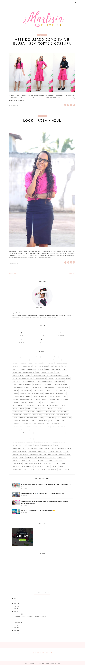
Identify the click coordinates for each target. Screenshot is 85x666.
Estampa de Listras (25, 394)
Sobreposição (61, 457)
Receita (30, 445)
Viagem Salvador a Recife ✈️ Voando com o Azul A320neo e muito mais (42, 494)
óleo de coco (24, 430)
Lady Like (21, 409)
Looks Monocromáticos (64, 418)
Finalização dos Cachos (26, 400)
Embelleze (62, 391)
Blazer (47, 369)
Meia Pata (57, 421)
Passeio (64, 430)
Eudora (28, 397)
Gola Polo (16, 403)
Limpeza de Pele (52, 409)
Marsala (34, 421)
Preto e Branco (33, 436)
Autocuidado (16, 366)
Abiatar (30, 357)
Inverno (64, 406)
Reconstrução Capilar (19, 448)
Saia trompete (24, 454)
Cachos (28, 375)
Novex (47, 427)
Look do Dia (27, 415)
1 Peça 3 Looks (42, 35)
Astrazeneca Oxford (61, 363)
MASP (50, 421)
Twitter (41, 341)
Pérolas (62, 433)
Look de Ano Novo (50, 412)
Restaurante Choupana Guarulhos (61, 448)
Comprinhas (48, 384)
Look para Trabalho (48, 415)
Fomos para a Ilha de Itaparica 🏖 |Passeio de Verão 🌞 (38, 511)
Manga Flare (16, 421)
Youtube (21, 334)
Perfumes (45, 433)
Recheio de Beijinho (46, 445)
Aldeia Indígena (53, 357)
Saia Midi (66, 451)
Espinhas (15, 394)
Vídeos (32, 470)
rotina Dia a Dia (22, 451)
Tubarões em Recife (49, 463)
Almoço (62, 357)
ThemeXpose (38, 663)
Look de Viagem (17, 415)
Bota (37, 372)
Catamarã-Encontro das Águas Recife (57, 375)
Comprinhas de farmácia (60, 384)
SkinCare (52, 457)
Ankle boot (66, 360)
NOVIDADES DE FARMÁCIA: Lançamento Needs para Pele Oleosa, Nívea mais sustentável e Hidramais (44, 503)
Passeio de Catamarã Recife (20, 433)
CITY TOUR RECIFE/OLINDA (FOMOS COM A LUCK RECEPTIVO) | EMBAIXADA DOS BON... (46, 486)
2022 (15, 601)
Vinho (38, 470)
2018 (15, 612)
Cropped (15, 391)
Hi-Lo (38, 403)
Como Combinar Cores (29, 381)
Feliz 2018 (58, 397)
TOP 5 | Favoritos (17, 463)
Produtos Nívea (28, 439)
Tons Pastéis (58, 460)
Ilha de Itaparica (54, 406)
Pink (68, 433)
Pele (31, 433)
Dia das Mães (50, 391)
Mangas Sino (25, 421)
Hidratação (45, 403)
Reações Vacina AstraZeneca (43, 442)
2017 (15, 628)
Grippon (23, 403)
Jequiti (15, 409)
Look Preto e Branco (62, 415)
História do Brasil (18, 406)
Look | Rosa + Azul (42, 121)
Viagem (61, 467)
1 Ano (14, 357)
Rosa (14, 451)
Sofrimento (16, 460)
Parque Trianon (55, 430)
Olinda (33, 430)
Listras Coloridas (18, 412)
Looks (41, 418)
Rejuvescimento (32, 448)
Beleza (22, 369)
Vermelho (54, 467)
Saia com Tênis (42, 451)
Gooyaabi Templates (55, 663)
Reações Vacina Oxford (19, 445)
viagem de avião (17, 470)
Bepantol (40, 369)
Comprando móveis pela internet (22, 384)
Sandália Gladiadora (36, 454)
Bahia (63, 366)
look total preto (32, 418)
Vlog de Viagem (52, 470)
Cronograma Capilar (63, 388)
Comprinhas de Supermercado (21, 388)
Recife (56, 445)
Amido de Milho (24, 360)
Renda (40, 448)
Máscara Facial (43, 421)
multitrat (27, 427)
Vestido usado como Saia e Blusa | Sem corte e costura (42, 41)
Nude (52, 427)
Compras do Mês (37, 384)
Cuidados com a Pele (38, 391)
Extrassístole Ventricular (40, 397)
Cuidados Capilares (25, 391)
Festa (65, 397)
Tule (58, 463)
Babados (57, 366)
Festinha (15, 400)
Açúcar (37, 357)
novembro (18, 614)
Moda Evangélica (56, 424)
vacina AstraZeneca (27, 467)
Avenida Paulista (27, 366)
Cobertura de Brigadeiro (63, 378)
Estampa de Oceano (37, 394)
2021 (15, 604)
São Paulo (62, 454)
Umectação (16, 467)
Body (64, 369)
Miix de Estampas (27, 424)
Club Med (50, 378)
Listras (60, 409)
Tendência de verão (38, 460)
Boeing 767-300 (17, 372)
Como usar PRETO (59, 381)
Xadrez (60, 470)
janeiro (17, 626)
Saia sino (15, 454)
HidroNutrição (55, 403)
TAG (29, 460)
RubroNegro (32, 451)
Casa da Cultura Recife (38, 375)
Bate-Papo (15, 369)
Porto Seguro (17, 436)
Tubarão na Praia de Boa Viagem (32, 463)
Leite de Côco (35, 409)
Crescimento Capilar (48, 388)
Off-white (15, 430)
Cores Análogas (36, 388)
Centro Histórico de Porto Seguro (22, 378)
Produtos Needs (17, 439)
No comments (13, 106)
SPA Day (24, 460)
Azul (51, 366)
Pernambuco (54, 433)
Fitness (38, 400)
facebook (21, 341)
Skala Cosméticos (43, 457)
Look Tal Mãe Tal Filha (19, 418)
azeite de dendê (43, 366)
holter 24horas (29, 406)
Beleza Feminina (31, 369)
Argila (30, 363)
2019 (15, 609)
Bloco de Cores (56, 369)
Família (52, 397)
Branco (44, 372)
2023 (15, 599)
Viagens (26, 470)
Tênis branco (49, 460)
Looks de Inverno (50, 418)
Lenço (43, 409)
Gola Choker (64, 400)
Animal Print (34, 360)
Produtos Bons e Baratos (46, 436)
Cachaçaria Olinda (18, 375)
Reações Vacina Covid (59, 442)
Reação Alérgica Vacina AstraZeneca (23, 442)
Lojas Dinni (40, 412)
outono (46, 430)
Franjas (44, 400)
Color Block (42, 116)
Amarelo (15, 360)
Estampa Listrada (61, 394)
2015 (15, 633)
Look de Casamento (63, 412)
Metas (63, 421)
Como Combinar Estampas (45, 381)
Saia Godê (51, 451)
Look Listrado (37, 415)
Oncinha (39, 430)
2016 (15, 631)
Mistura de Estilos (39, 424)
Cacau (57, 372)
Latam (28, 409)
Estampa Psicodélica (18, 397)
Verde (47, 467)
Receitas (37, 445)
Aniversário (43, 360)
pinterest (41, 334)
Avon (35, 366)
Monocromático (17, 427)
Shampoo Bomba (31, 457)
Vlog (43, 470)
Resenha (47, 448)
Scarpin (22, 457)
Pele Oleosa (37, 433)
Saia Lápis (58, 451)
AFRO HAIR (44, 357)
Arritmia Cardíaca (40, 363)
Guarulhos (31, 403)
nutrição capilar (61, 427)
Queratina (50, 439)
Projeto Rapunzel (40, 439)
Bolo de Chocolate (28, 372)
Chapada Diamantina (40, 378)
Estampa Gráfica (49, 394)
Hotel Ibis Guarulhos (42, 406)
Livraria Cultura (29, 412)
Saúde (68, 454)
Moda (47, 424)
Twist (63, 463)
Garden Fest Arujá (54, 400)
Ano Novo (15, 363)
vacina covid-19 (39, 467)
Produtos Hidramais (61, 436)
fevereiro (17, 623)
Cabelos (50, 372)
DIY (56, 391)
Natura (41, 427)
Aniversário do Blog (54, 360)
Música (35, 427)
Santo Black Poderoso (50, 454)
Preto (24, 436)
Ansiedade (23, 363)
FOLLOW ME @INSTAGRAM (43, 653)
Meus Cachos (16, 424)
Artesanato (50, 363)
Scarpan (15, 457)
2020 (15, 606)
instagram (61, 334)
